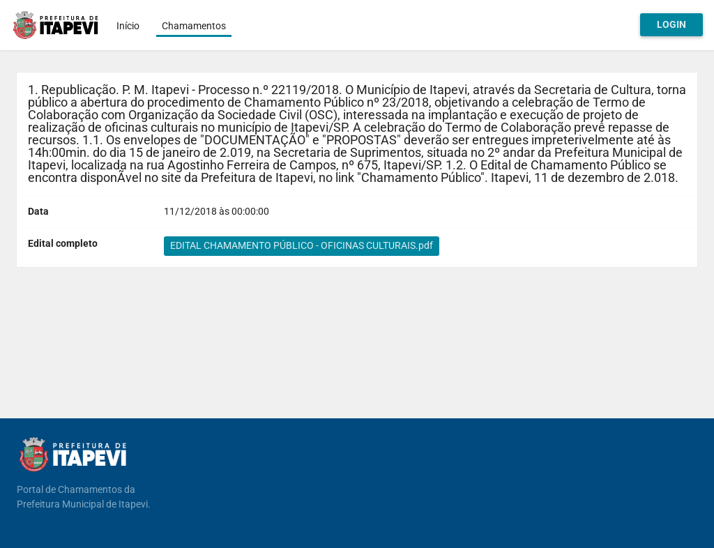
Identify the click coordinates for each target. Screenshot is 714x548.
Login (671, 24)
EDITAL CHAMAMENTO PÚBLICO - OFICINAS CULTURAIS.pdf (301, 245)
